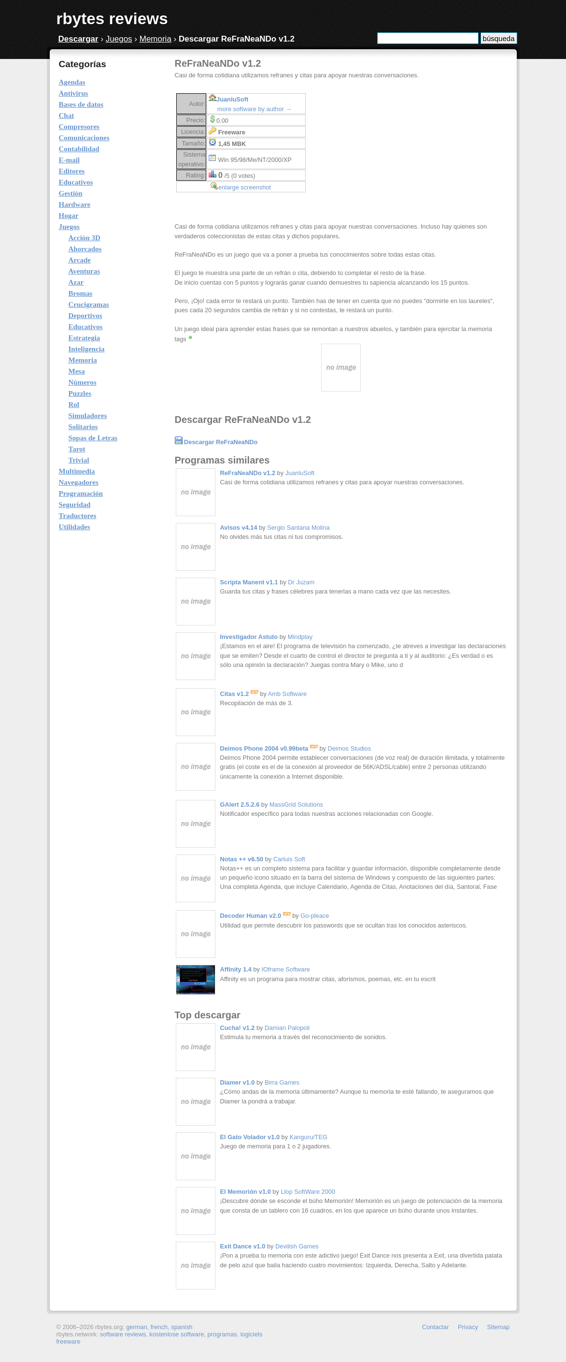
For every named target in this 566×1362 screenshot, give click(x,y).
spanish (181, 1327)
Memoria (155, 38)
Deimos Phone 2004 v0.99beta (269, 748)
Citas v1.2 (239, 693)
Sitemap (498, 1327)
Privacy (468, 1327)
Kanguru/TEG (308, 1137)
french (159, 1327)
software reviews (123, 1334)
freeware (69, 1341)
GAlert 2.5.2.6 (240, 804)
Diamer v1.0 (237, 1082)
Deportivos (85, 315)
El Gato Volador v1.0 (250, 1137)
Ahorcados (85, 249)
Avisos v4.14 (238, 527)
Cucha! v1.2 (237, 1027)
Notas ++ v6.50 (242, 859)
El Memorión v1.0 (245, 1191)
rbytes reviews (112, 19)
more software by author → (254, 109)
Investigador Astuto (249, 636)
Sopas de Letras (93, 438)
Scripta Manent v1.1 (249, 582)
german (136, 1327)
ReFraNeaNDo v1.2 (248, 473)
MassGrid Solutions (296, 804)
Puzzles (80, 393)
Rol (74, 404)
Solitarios (83, 427)
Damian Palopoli (287, 1027)
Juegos (119, 38)
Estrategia (84, 338)
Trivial (79, 460)
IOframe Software (286, 969)
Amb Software (287, 693)
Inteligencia (87, 349)
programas (222, 1334)
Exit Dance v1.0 (243, 1246)
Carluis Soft (289, 859)
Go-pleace (314, 915)
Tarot (77, 449)
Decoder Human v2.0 (255, 915)
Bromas (81, 293)
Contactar (435, 1327)
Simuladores (88, 416)
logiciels (252, 1334)
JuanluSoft (232, 99)
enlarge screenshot (244, 187)
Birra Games (282, 1082)
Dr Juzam (301, 582)
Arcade (80, 260)
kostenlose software (176, 1334)
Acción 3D (84, 238)
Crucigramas (89, 304)
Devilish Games (297, 1246)
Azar (76, 282)
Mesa (77, 371)
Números (83, 382)
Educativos (86, 327)
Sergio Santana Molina (298, 527)
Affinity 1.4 (236, 969)
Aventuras (84, 271)
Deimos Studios (349, 748)
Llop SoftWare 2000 (308, 1191)
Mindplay (300, 636)
